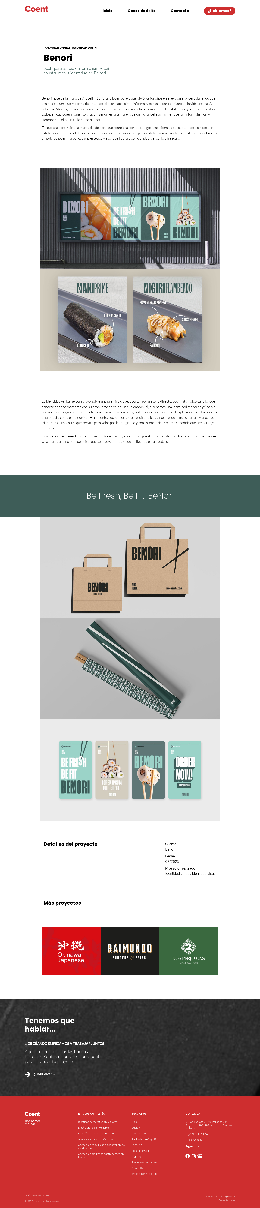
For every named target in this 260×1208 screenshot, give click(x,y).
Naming (136, 1156)
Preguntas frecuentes (144, 1162)
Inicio (108, 10)
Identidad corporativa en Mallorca (97, 1121)
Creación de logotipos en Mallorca (97, 1133)
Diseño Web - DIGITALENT (37, 1195)
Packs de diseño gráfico (145, 1139)
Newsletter (138, 1168)
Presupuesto (139, 1133)
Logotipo (137, 1144)
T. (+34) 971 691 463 (197, 1134)
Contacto (180, 10)
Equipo (136, 1127)
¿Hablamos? (219, 10)
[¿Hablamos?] (28, 1074)
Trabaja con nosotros (144, 1173)
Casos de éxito (142, 10)
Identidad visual (141, 1150)
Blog (134, 1121)
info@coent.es (193, 1139)
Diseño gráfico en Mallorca (93, 1127)
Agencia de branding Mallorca (95, 1139)
